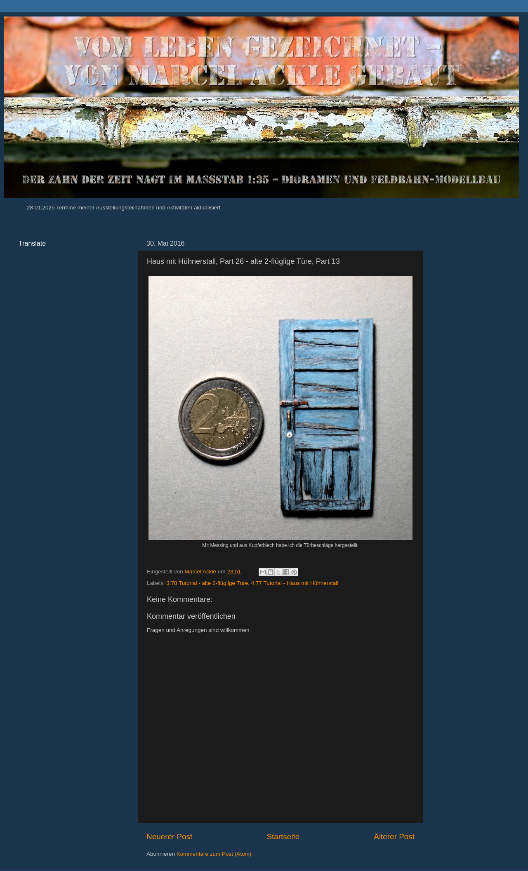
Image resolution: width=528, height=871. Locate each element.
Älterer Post (394, 836)
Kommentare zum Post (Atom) (214, 854)
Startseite (282, 836)
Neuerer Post (169, 836)
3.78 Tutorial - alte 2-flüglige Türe (207, 583)
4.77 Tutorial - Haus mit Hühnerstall (295, 583)
